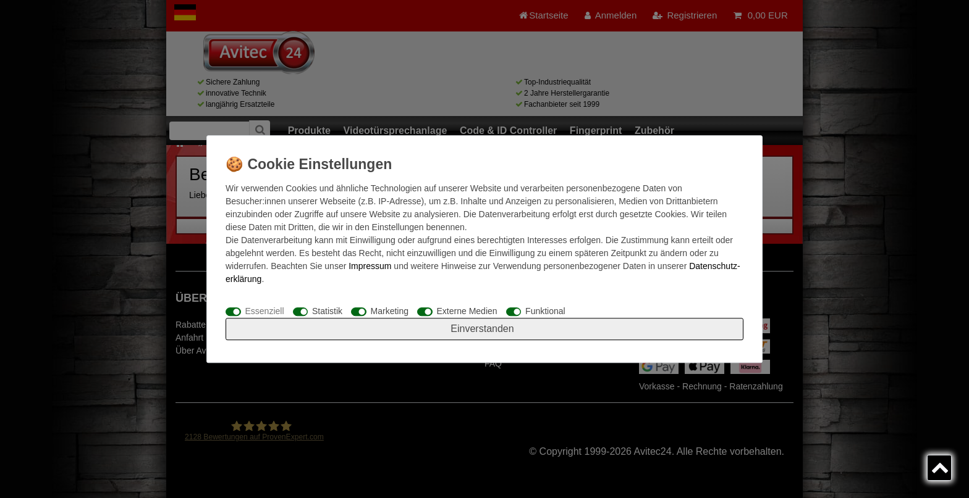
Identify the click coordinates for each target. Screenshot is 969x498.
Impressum (370, 266)
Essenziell (264, 311)
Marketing (389, 311)
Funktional (545, 311)
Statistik (327, 311)
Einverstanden (482, 328)
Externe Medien (467, 311)
